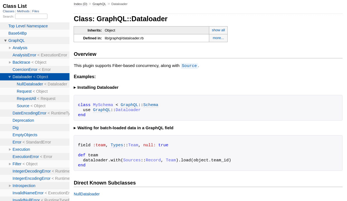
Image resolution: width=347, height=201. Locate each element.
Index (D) (80, 4)
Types (116, 145)
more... (218, 38)
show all (218, 30)
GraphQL (99, 4)
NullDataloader (87, 194)
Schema (150, 105)
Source (189, 65)
